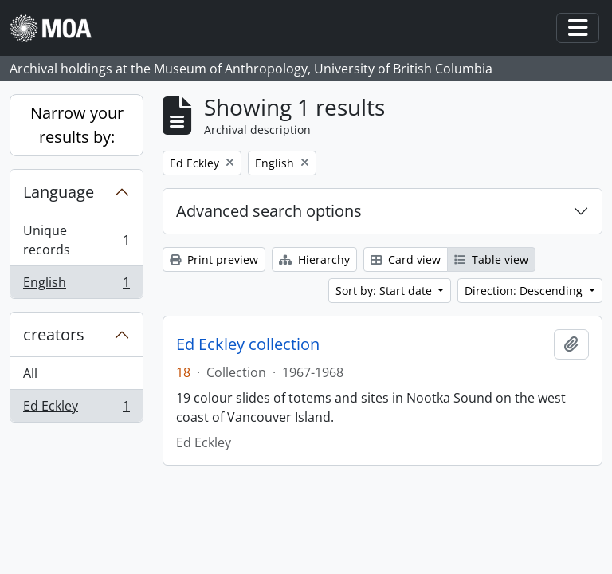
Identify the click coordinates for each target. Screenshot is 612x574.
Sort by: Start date (385, 290)
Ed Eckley (76, 409)
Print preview (214, 259)
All (30, 373)
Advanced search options (269, 211)
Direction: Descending (525, 290)
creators (53, 334)
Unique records (76, 240)
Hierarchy (314, 259)
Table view (491, 259)
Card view (406, 259)
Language (58, 191)
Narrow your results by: (77, 124)
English (76, 285)
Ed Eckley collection (248, 344)
